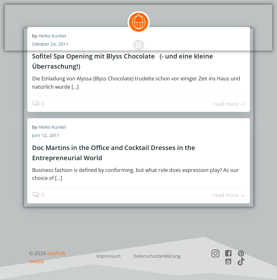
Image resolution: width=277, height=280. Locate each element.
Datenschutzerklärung (157, 256)
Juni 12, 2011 (45, 135)
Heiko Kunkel (52, 127)
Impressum (108, 256)
